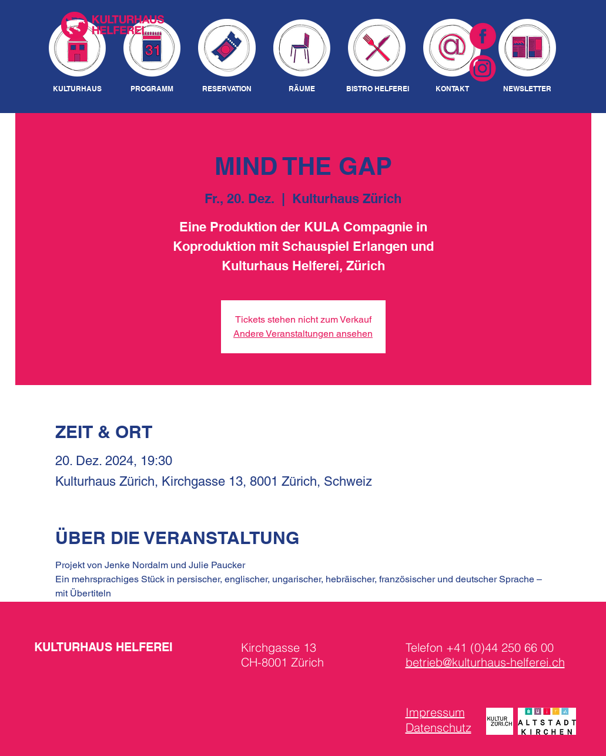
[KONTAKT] (452, 89)
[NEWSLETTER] (527, 89)
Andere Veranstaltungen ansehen (303, 333)
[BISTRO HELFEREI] (377, 89)
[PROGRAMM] (152, 89)
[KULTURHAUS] (77, 89)
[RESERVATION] (227, 89)
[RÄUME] (302, 89)
